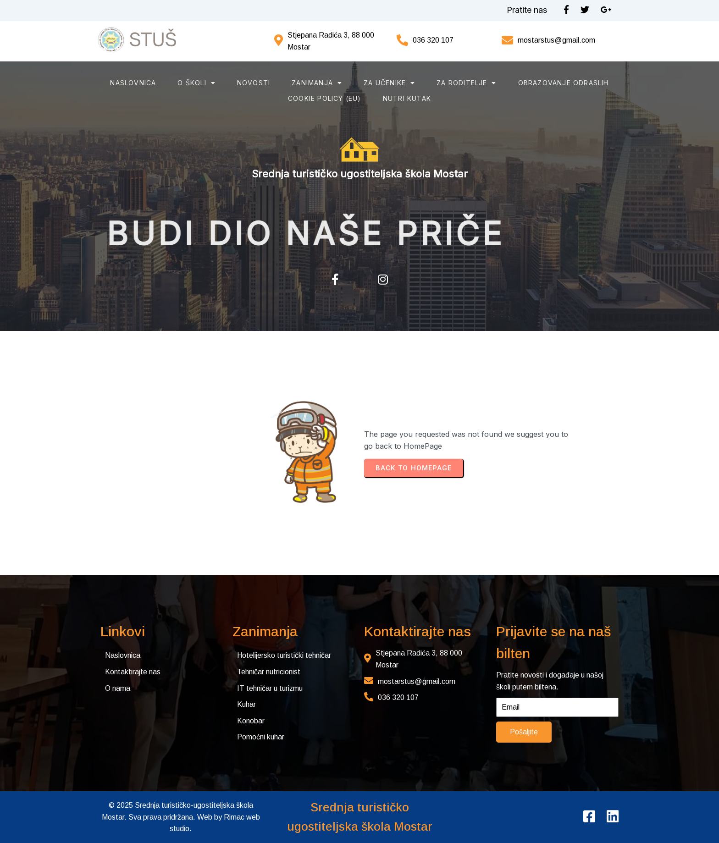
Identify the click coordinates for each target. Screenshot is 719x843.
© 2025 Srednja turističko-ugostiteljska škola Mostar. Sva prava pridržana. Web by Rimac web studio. (181, 816)
